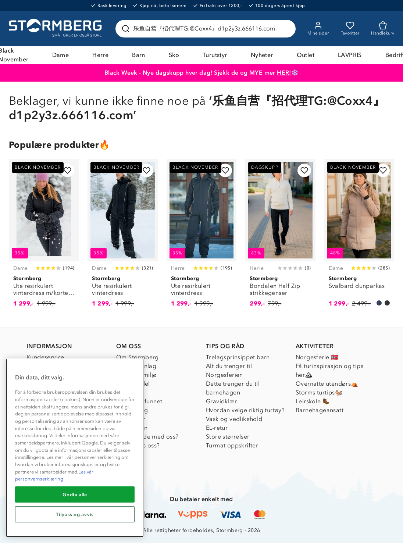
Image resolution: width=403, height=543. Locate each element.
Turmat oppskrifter (232, 445)
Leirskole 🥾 (313, 401)
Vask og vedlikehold (234, 418)
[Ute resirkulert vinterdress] (122, 237)
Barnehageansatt (319, 410)
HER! (284, 72)
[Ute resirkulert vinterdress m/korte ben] (44, 237)
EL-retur (217, 427)
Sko (174, 54)
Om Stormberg (137, 357)
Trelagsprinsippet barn (238, 357)
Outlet (305, 54)
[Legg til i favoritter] (67, 170)
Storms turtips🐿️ (319, 392)
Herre (100, 54)
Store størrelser (227, 436)
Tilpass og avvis (75, 514)
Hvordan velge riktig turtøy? (245, 410)
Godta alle (75, 494)
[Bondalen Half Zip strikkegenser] (280, 237)
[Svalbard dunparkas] (359, 237)
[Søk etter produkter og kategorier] (207, 28)
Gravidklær (221, 401)
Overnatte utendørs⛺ (327, 383)
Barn (138, 54)
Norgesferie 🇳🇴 (317, 357)
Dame (60, 54)
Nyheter (262, 54)
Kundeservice (45, 357)
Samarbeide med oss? (147, 436)
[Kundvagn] (382, 28)
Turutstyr (215, 54)
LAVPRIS (350, 54)
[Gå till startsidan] (56, 29)
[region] (75, 447)
